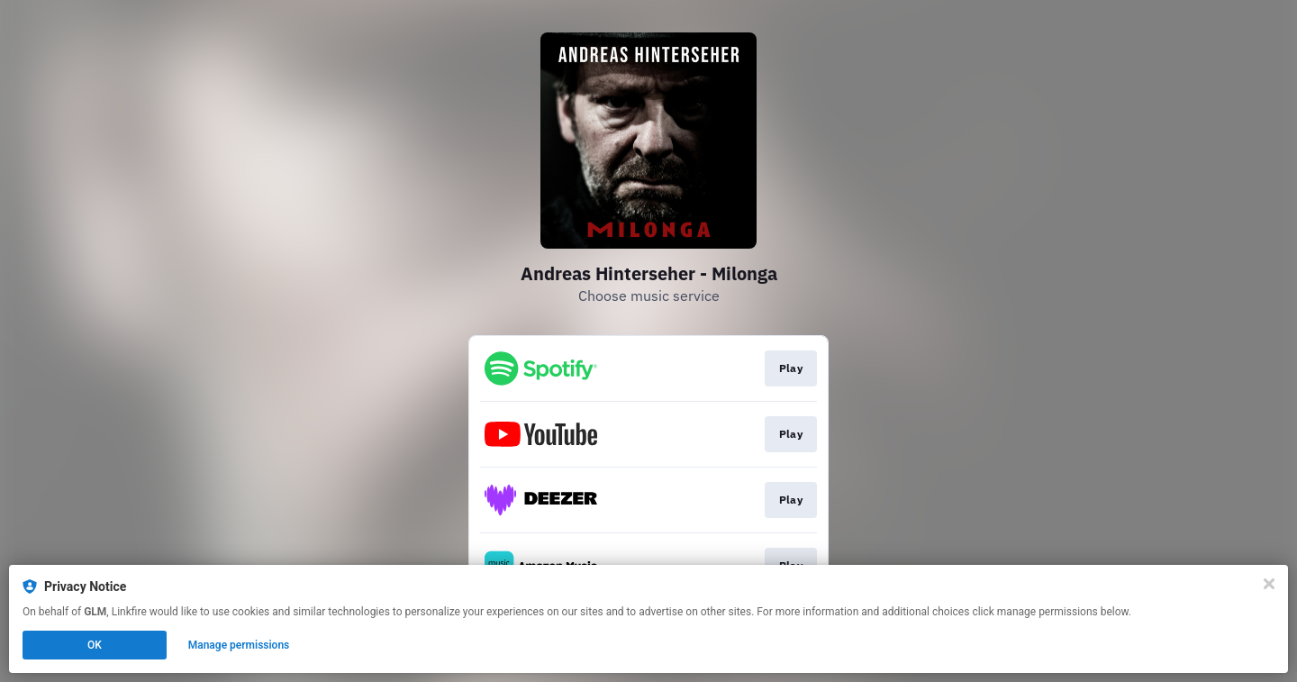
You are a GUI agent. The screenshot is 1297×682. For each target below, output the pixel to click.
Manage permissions (239, 645)
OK (94, 645)
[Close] (1269, 583)
